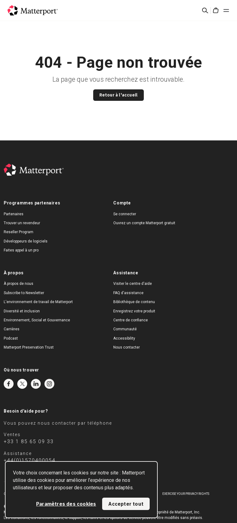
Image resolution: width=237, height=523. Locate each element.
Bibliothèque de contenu (134, 302)
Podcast (11, 338)
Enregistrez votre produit (134, 311)
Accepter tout (125, 504)
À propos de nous (18, 283)
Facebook (9, 384)
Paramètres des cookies (66, 504)
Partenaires (13, 214)
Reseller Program (18, 232)
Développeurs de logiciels (26, 241)
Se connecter (124, 214)
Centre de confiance (130, 320)
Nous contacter (126, 347)
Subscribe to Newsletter (24, 293)
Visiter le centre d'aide (132, 283)
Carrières (11, 329)
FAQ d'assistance (128, 293)
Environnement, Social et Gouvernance (37, 320)
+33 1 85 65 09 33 (29, 441)
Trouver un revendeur (22, 223)
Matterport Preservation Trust (29, 347)
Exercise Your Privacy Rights (185, 493)
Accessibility (124, 338)
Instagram (49, 384)
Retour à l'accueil (118, 95)
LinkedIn (36, 384)
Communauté (125, 329)
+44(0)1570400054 (30, 460)
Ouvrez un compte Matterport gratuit (144, 223)
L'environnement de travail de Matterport (38, 302)
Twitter (22, 384)
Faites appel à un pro (21, 250)
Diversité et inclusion (22, 311)
